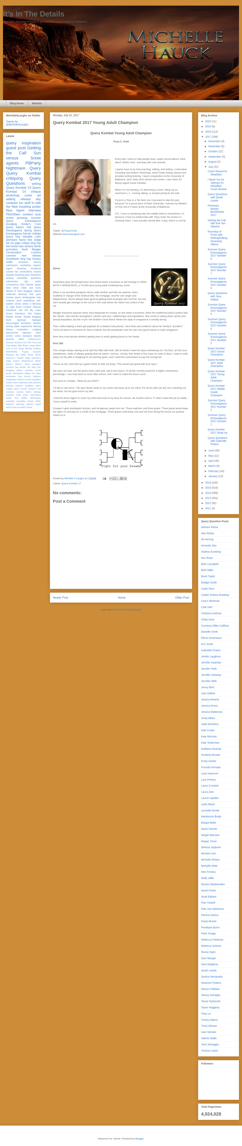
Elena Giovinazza (211, 637)
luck (29, 379)
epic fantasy (26, 246)
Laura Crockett (209, 785)
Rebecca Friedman (212, 939)
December (214, 141)
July (211, 166)
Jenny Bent (207, 687)
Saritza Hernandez (212, 976)
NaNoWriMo (11, 352)
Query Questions (23, 181)
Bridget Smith (209, 582)
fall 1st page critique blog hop (23, 242)
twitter (38, 401)
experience (26, 326)
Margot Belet (208, 822)
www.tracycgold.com (73, 234)
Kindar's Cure (31, 224)
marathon (36, 379)
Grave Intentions (15, 313)
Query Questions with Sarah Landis (217, 197)
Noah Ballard (208, 896)
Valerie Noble (209, 1038)
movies (37, 271)
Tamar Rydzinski (210, 1001)
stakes (24, 398)
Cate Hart (206, 607)
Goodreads (12, 258)
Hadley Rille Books (20, 345)
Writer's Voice (22, 364)
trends (30, 401)
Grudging (11, 224)
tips (26, 281)
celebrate (11, 294)
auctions (10, 367)
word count (11, 407)
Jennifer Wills (209, 681)
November (214, 146)
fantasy (10, 278)
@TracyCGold (69, 230)
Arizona (18, 342)
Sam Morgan (208, 958)
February (213, 471)
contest (28, 214)
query (11, 143)
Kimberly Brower (210, 754)
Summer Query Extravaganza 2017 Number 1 (217, 419)
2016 (208, 482)
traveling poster (30, 206)
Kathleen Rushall (211, 748)
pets (31, 382)
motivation (22, 329)
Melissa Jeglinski (211, 847)
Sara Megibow (209, 964)
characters (35, 275)
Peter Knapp (208, 933)
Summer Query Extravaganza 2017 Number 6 (217, 283)
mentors (10, 300)
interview (35, 210)
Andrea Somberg (211, 551)
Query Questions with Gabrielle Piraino (217, 441)
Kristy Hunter (208, 761)
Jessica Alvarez (210, 699)
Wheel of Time (14, 291)
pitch (19, 300)
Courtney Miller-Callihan (215, 625)
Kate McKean (209, 736)
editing (10, 199)
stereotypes (35, 398)
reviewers (23, 262)
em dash (36, 373)
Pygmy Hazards (31, 352)
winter (25, 304)
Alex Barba (207, 533)
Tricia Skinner (209, 1025)
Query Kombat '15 (18, 187)
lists (39, 297)
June (211, 450)
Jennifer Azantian (211, 662)
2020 (208, 121)
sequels (10, 275)
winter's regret (33, 404)
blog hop (25, 258)
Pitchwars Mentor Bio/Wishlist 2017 (216, 210)
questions (36, 278)
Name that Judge (30, 239)
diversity (22, 294)
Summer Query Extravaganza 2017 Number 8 (217, 254)
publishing (29, 300)
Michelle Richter (210, 859)
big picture (20, 367)
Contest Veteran (32, 307)
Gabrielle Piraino (211, 650)
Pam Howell (208, 902)
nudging (36, 329)
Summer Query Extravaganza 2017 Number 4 (217, 324)
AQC (22, 284)
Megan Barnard (210, 835)
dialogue (36, 320)
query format (20, 389)
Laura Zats (207, 791)
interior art (22, 379)
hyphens (37, 376)
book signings (16, 320)
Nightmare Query (23, 168)
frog (20, 376)
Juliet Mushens (210, 724)
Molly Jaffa (207, 878)
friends (27, 233)
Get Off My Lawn (30, 310)
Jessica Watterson (211, 711)
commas (29, 370)
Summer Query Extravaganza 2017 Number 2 (217, 405)
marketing (25, 265)
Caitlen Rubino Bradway (215, 594)
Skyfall (26, 316)
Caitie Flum (207, 588)
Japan (38, 284)
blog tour (36, 367)
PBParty (33, 163)
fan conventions (23, 271)
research (32, 389)
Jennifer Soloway (211, 674)
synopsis (27, 336)
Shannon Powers (211, 982)
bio (28, 367)
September (215, 156)
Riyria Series (34, 355)
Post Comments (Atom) (128, 609)
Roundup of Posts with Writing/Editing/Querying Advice (217, 238)
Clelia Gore (207, 619)
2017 (208, 136)
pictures (37, 382)
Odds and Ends (31, 288)
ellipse (28, 373)
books (14, 246)
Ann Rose (207, 557)
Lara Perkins (208, 779)
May (211, 455)
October (213, 151)
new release (31, 255)
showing (10, 395)
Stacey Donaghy (210, 995)
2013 (208, 497)
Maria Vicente (209, 828)
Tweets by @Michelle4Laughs (17, 123)
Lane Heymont (209, 773)
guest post (16, 148)
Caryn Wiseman (210, 600)
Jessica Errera (209, 705)
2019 (208, 126)
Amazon (10, 342)
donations (26, 323)
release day (30, 199)
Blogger (139, 1138)
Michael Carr (208, 853)
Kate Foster (208, 730)
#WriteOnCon (34, 339)
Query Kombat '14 (23, 189)
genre (18, 297)
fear (8, 246)
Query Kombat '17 (71, 483)
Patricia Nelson (210, 915)
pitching (9, 386)
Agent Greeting (16, 268)
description (18, 373)
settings (37, 392)
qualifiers (29, 386)
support (37, 265)
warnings (20, 404)
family (37, 246)
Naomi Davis (208, 890)
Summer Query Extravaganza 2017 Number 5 (217, 309)
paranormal (12, 332)
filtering (37, 326)
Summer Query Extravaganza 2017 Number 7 (217, 269)
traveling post (22, 275)
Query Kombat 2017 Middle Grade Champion (216, 390)
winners (10, 339)
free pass (35, 294)
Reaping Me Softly (16, 355)
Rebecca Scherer (211, 945)
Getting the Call (23, 150)
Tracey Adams (209, 1019)
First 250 (27, 342)
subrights (10, 401)
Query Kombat (23, 173)
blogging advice (14, 370)
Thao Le (206, 1013)
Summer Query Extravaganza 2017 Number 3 (217, 338)
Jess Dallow (208, 693)
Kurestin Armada (211, 767)
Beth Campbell (209, 564)
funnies (10, 297)
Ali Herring (207, 539)
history (9, 329)
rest (39, 389)
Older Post (182, 597)
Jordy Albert (35, 345)
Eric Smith (207, 644)
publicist (19, 386)
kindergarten (28, 297)
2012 (208, 503)
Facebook (11, 310)
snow (17, 336)
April (211, 460)
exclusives (11, 376)
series (18, 304)
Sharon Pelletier (210, 989)
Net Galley (34, 313)
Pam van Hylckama (212, 908)
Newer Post (60, 597)
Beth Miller (207, 570)
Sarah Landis (209, 970)
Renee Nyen (208, 952)
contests (12, 203)
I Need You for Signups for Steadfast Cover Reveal (217, 184)
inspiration (31, 143)
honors (27, 376)
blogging (36, 316)
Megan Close (209, 841)
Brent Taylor (208, 576)
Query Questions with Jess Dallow (217, 296)
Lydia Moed (208, 804)
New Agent (15, 210)
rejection (26, 332)
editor (17, 326)
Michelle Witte (209, 865)
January (213, 476)
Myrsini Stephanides (213, 884)
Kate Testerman (210, 742)
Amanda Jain (208, 545)
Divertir (29, 284)
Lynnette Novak (210, 810)
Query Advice (15, 227)
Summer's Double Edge (18, 358)
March (212, 465)
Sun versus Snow (23, 155)
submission (12, 281)
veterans (10, 404)
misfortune (23, 382)
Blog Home (17, 103)
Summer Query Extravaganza (23, 219)
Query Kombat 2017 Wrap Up (217, 431)
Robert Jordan (14, 316)
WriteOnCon (27, 361)
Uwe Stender (208, 1032)
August (212, 161)
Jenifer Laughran (211, 656)
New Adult (12, 288)
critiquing (14, 178)
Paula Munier (209, 921)
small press (22, 395)
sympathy (21, 401)
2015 (208, 487)
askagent (36, 364)
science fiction (24, 392)
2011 (208, 508)
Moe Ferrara (208, 871)
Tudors (16, 361)
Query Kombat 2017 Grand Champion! (216, 351)
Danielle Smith (209, 631)
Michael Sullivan (33, 348)
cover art (33, 195)
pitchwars (11, 239)
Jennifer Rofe (209, 668)
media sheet (12, 382)
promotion (12, 249)
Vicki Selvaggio (210, 1044)
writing (36, 184)
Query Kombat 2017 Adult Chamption (216, 363)
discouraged (12, 323)
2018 (208, 131)
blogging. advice (32, 291)
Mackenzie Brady (211, 816)
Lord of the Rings (15, 348)
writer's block (26, 407)
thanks (37, 336)
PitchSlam (13, 214)
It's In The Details (33, 14)
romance (10, 392)
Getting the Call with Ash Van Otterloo (217, 223)
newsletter (22, 278)
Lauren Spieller (210, 798)
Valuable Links (32, 236)
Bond (19, 307)
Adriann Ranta (209, 527)
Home (122, 597)
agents (12, 163)
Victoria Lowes (209, 1050)
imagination (11, 379)
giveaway (22, 217)
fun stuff (24, 203)
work (21, 339)
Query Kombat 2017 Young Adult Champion (216, 376)
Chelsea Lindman (211, 613)
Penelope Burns (210, 927)
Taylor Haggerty (210, 1007)
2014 (208, 492)
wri (18, 407)
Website (37, 103)
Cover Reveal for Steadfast (217, 173)
